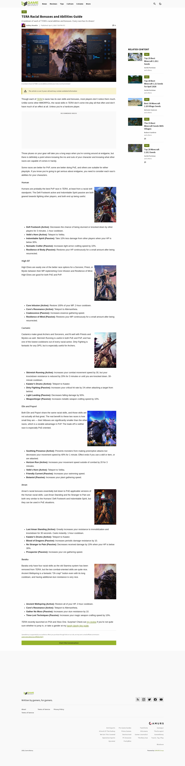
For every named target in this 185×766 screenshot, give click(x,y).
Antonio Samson (150, 110)
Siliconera (144, 731)
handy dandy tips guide (78, 626)
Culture (70, 4)
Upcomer (112, 741)
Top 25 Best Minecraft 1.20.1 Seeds (151, 61)
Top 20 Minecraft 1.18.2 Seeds (151, 151)
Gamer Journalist (141, 734)
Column (79, 4)
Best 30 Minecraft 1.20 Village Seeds (152, 105)
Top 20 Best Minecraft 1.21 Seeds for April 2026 (153, 83)
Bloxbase (160, 744)
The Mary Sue (143, 738)
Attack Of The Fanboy (107, 731)
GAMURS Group (159, 750)
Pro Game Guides (125, 728)
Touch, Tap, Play (157, 738)
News (44, 4)
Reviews (53, 4)
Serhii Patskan (150, 68)
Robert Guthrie (150, 132)
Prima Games (126, 731)
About (24, 709)
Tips (62, 4)
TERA (40, 99)
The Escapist (159, 731)
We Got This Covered (107, 734)
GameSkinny (159, 734)
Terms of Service (44, 709)
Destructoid (126, 734)
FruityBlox (127, 741)
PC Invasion (127, 738)
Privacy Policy (59, 709)
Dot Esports (110, 728)
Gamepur (160, 728)
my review (91, 622)
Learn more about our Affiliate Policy (32, 637)
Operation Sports (108, 738)
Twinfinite (144, 728)
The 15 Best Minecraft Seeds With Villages (154, 126)
